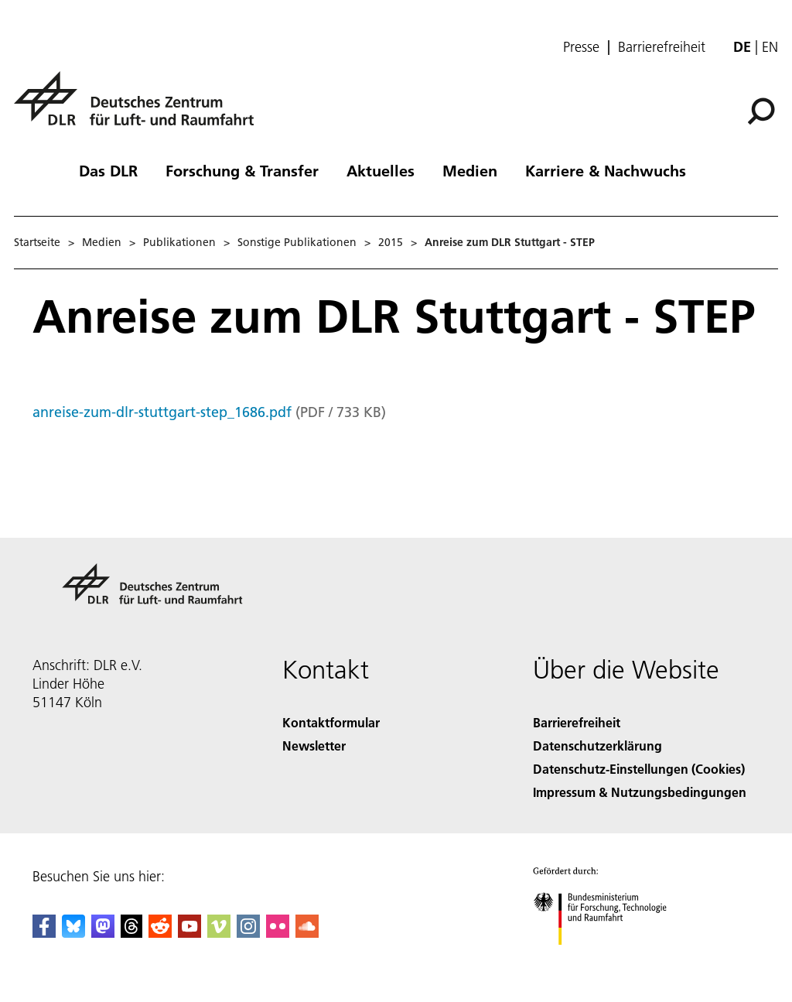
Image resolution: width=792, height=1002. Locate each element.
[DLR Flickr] (277, 933)
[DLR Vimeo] (218, 933)
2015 (390, 242)
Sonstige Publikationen (297, 242)
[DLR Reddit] (160, 933)
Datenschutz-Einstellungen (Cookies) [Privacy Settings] (639, 769)
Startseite (37, 242)
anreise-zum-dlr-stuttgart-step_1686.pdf (162, 412)
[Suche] (761, 111)
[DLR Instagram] (248, 933)
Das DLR (108, 170)
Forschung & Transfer (242, 170)
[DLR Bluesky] (73, 933)
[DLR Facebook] (44, 933)
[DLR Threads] (131, 933)
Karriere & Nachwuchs (605, 170)
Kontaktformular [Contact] (331, 722)
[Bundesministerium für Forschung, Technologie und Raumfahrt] (608, 958)
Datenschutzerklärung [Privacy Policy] (597, 745)
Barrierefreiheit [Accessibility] (576, 722)
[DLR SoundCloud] (307, 933)
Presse (581, 47)
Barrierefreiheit (661, 47)
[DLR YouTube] (189, 933)
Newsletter (314, 745)
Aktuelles (380, 170)
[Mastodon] (102, 933)
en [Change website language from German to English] (770, 47)
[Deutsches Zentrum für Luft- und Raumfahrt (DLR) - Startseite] (140, 107)
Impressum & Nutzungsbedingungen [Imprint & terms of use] (639, 792)
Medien (469, 170)
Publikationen (179, 242)
